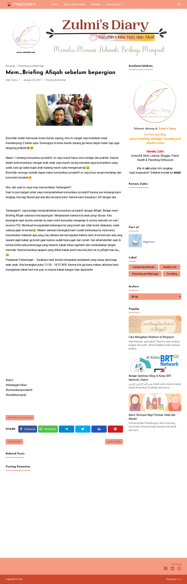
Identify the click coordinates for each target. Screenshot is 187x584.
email (177, 172)
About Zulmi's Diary (74, 4)
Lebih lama (114, 441)
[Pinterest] (115, 429)
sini (147, 168)
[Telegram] (66, 429)
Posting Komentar (56, 80)
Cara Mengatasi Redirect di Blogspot (151, 337)
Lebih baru (14, 441)
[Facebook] (27, 429)
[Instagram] (179, 569)
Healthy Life (169, 267)
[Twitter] (48, 429)
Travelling (171, 273)
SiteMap (95, 4)
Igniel (178, 579)
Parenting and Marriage (20, 417)
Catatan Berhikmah (143, 267)
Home (55, 4)
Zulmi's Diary (113, 4)
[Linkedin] (99, 429)
